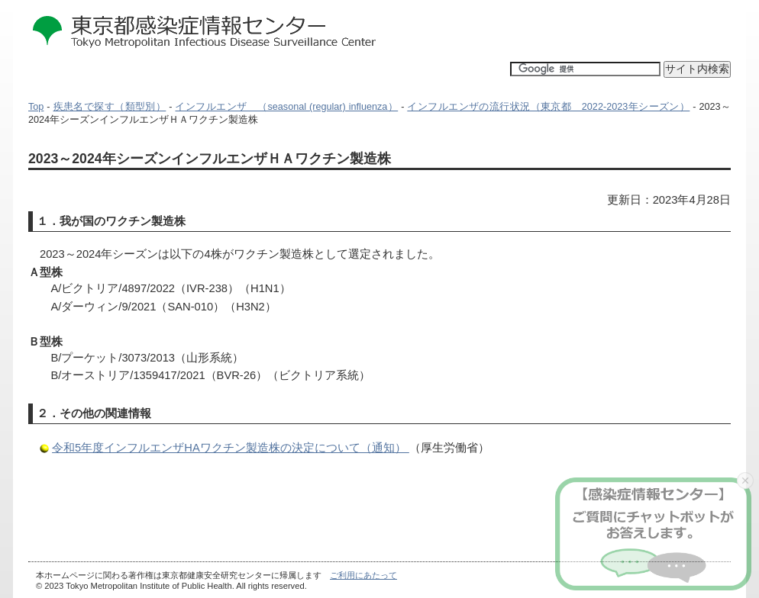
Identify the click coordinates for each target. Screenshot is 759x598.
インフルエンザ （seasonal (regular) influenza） (286, 106)
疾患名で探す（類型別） (109, 106)
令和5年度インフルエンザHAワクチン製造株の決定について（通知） (230, 448)
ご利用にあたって (363, 575)
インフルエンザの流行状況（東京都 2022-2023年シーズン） (548, 106)
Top (36, 106)
